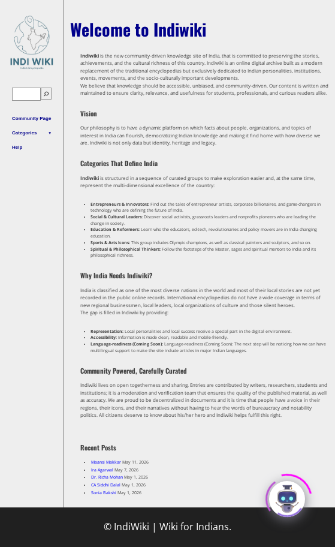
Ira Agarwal (102, 470)
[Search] (46, 94)
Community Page (31, 118)
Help (17, 147)
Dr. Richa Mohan (107, 477)
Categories (24, 133)
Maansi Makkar (106, 462)
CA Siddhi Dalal (105, 485)
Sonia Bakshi (103, 492)
